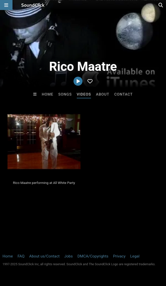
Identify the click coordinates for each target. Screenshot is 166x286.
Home (47, 94)
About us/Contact (44, 256)
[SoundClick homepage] (33, 5)
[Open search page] (161, 5)
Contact (123, 94)
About (102, 94)
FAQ (21, 256)
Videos (84, 94)
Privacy (119, 256)
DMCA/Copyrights (93, 256)
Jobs (68, 256)
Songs (65, 94)
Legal (135, 256)
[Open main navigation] (6, 5)
